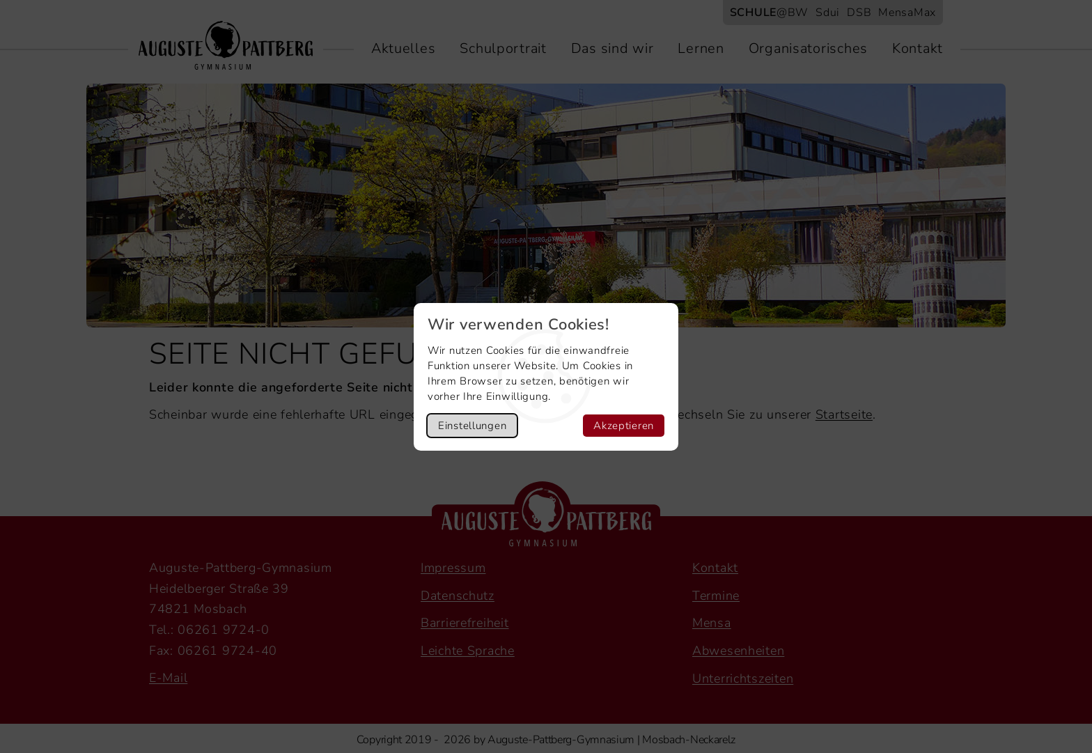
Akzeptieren (623, 426)
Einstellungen (472, 426)
